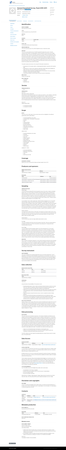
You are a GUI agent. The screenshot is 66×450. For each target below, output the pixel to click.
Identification (12, 23)
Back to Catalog (12, 443)
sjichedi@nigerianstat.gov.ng (37, 399)
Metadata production (13, 45)
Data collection (12, 36)
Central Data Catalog (14, 5)
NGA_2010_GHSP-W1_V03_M (21, 5)
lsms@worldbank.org (36, 397)
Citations (51, 2)
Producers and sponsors (14, 30)
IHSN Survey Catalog (12, 448)
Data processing (13, 38)
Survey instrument (13, 34)
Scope (11, 27)
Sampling (11, 32)
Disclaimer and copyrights (14, 41)
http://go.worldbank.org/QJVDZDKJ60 (49, 397)
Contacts (11, 43)
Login (55, 2)
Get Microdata (28, 9)
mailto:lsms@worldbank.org (38, 363)
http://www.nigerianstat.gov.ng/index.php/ (48, 344)
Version (11, 25)
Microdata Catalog (45, 2)
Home (40, 2)
